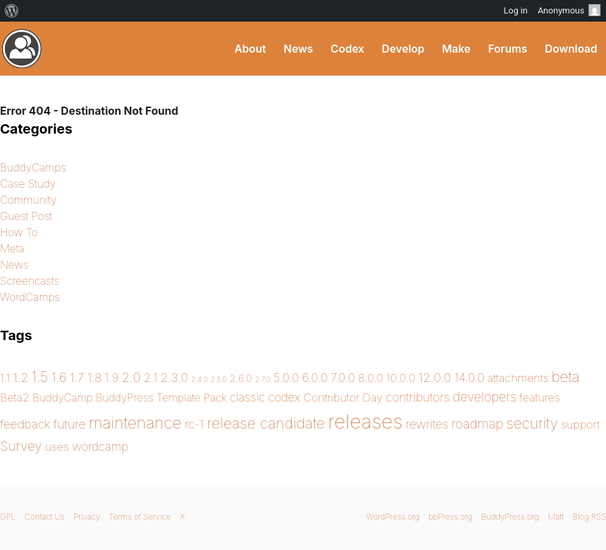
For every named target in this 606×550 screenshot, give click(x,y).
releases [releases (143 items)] (365, 421)
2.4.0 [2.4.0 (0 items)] (199, 379)
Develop (403, 48)
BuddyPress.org (22, 49)
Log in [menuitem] (516, 10)
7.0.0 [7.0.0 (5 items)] (343, 377)
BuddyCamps (33, 167)
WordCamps (30, 297)
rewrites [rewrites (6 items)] (426, 424)
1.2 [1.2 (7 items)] (20, 377)
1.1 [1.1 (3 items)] (5, 378)
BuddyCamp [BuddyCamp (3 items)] (62, 397)
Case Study (28, 183)
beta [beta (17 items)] (565, 376)
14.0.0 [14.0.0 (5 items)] (469, 377)
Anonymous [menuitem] (569, 10)
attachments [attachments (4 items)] (518, 378)
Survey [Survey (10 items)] (21, 446)
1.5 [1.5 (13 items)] (40, 376)
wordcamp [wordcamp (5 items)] (100, 446)
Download (571, 48)
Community (28, 200)
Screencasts (29, 280)
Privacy (87, 517)
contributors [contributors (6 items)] (418, 397)
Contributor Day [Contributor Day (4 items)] (342, 397)
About (250, 48)
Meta (12, 248)
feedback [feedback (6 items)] (25, 424)
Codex (347, 48)
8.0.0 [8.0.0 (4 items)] (370, 378)
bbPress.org (450, 517)
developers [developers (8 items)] (484, 397)
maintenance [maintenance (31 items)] (135, 423)
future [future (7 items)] (69, 423)
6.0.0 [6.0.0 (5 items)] (315, 377)
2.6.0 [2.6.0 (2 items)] (241, 379)
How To (19, 232)
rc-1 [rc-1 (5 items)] (194, 424)
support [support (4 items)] (580, 424)
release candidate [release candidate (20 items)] (266, 423)
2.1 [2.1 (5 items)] (150, 377)
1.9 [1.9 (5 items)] (112, 377)
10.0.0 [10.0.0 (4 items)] (400, 378)
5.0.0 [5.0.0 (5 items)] (286, 377)
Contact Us (44, 517)
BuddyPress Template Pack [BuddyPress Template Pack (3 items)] (161, 397)
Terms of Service (139, 517)
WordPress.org (393, 517)
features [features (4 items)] (540, 397)
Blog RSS (589, 517)
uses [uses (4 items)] (57, 446)
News (298, 48)
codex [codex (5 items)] (284, 397)
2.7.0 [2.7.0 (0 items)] (263, 379)
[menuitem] (12, 11)
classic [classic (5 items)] (247, 397)
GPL (8, 517)
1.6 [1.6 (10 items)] (59, 377)
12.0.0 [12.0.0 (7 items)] (434, 377)
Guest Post (26, 216)
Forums (507, 48)
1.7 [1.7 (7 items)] (77, 377)
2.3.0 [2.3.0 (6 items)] (174, 377)
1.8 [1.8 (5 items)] (94, 377)
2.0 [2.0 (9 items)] (131, 377)
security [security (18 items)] (532, 423)
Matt (555, 517)
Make (456, 48)
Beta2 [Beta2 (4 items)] (15, 397)
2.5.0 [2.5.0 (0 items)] (219, 379)
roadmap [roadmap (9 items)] (477, 424)
